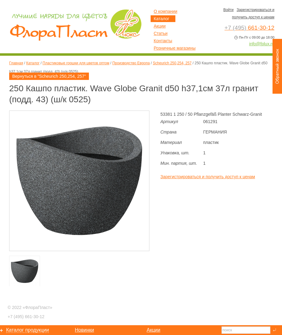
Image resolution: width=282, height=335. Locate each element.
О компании (165, 11)
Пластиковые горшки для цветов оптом (75, 63)
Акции (160, 26)
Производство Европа (131, 63)
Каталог (33, 63)
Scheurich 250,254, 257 (172, 63)
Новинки (84, 330)
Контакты (163, 40)
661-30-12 (26, 316)
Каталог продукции (27, 330)
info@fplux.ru (261, 43)
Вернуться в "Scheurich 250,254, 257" (49, 76)
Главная (16, 63)
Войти (228, 10)
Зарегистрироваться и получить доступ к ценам (207, 176)
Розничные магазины (175, 48)
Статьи (160, 33)
